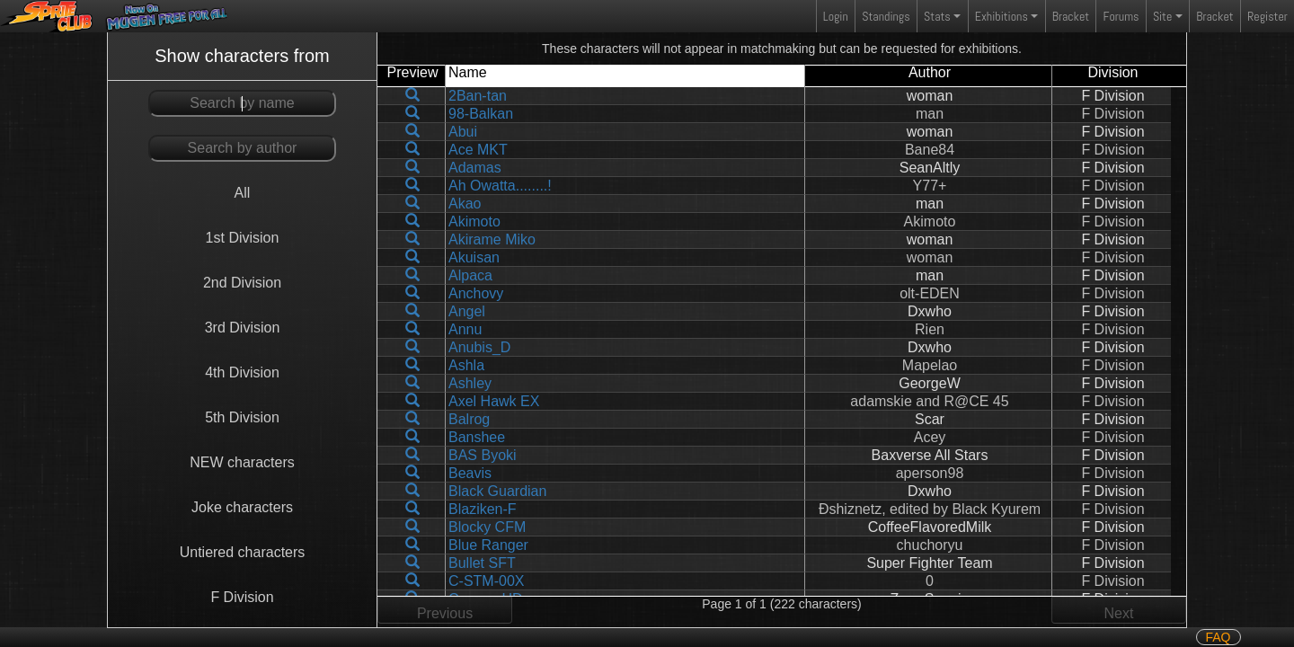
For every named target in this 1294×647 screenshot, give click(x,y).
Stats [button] (937, 16)
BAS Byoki (482, 455)
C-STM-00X (486, 581)
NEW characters (242, 462)
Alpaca (470, 275)
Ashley (470, 383)
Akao (464, 203)
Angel (466, 311)
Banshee (476, 437)
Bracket (1070, 16)
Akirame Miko (492, 239)
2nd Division (242, 282)
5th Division (242, 417)
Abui (462, 131)
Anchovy (475, 293)
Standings (885, 20)
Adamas (474, 167)
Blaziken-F (482, 509)
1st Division (242, 237)
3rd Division (242, 327)
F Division (241, 597)
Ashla (466, 365)
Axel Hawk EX (493, 401)
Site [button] (1162, 16)
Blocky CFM (487, 527)
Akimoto (474, 221)
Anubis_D (479, 347)
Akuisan (474, 257)
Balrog (469, 419)
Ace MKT (478, 149)
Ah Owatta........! (500, 185)
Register (1267, 16)
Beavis (470, 473)
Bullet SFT (482, 563)
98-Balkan (480, 113)
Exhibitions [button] (1001, 16)
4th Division (242, 372)
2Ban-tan (477, 95)
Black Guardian (497, 491)
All (243, 192)
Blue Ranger (488, 545)
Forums (1121, 16)
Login (835, 16)
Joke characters (242, 507)
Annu (465, 329)
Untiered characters (243, 552)
